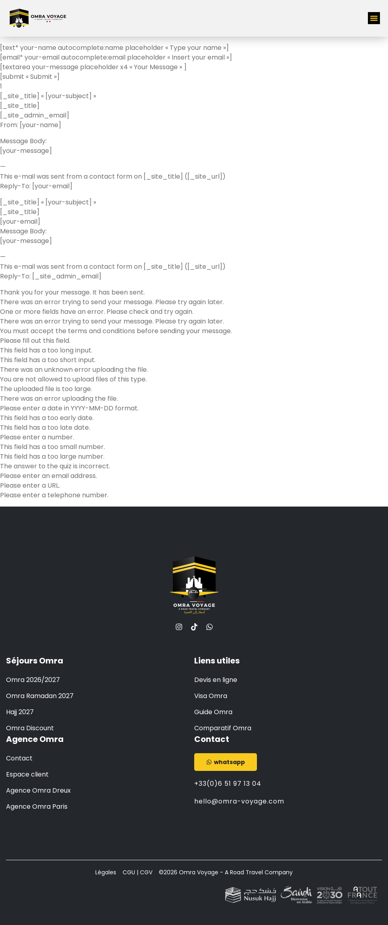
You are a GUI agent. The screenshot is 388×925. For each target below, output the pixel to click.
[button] (374, 18)
